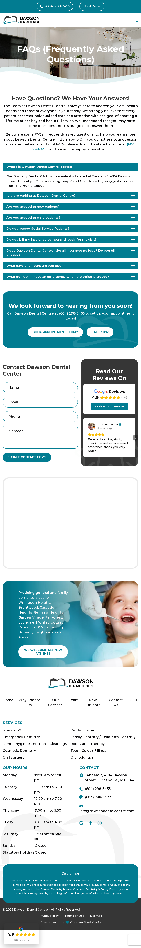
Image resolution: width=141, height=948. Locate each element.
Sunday (9, 846)
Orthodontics (81, 757)
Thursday (11, 810)
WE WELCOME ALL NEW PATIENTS (43, 651)
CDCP (133, 700)
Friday (8, 822)
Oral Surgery (13, 757)
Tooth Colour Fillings (88, 751)
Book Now (92, 6)
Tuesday (10, 787)
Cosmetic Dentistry (19, 751)
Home (8, 700)
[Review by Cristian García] (109, 424)
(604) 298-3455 (57, 6)
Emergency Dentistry (21, 737)
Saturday (10, 834)
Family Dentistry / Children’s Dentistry (102, 737)
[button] (83, 438)
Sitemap (96, 916)
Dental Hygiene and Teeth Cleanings (35, 744)
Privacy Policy (48, 916)
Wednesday (13, 799)
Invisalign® (12, 730)
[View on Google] (91, 426)
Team (74, 700)
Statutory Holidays (18, 852)
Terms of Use (74, 916)
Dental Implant (83, 730)
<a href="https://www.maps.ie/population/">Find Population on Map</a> (70, 523)
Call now (100, 332)
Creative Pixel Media (85, 922)
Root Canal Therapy (87, 744)
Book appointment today (55, 332)
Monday (10, 775)
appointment (122, 313)
